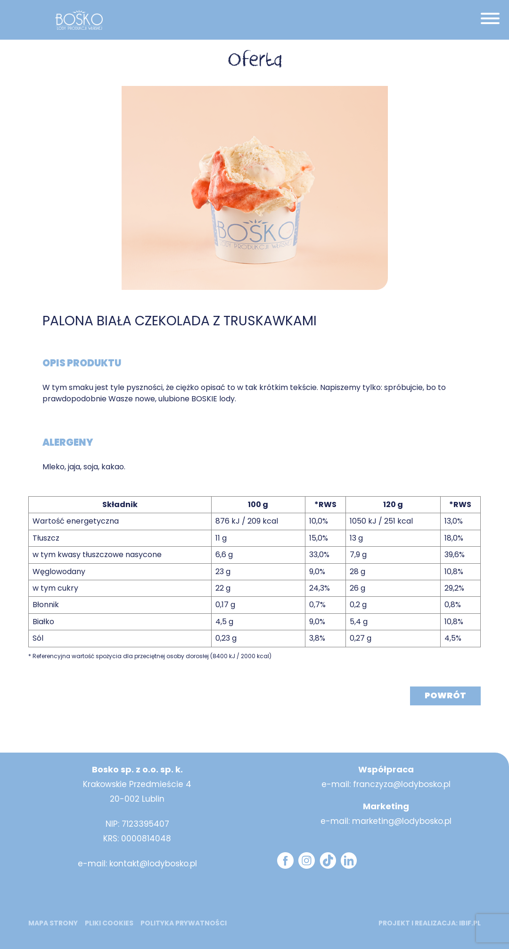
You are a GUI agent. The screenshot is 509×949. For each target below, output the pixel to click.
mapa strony (53, 923)
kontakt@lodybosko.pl (153, 863)
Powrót (445, 695)
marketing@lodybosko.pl (402, 821)
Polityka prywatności (183, 923)
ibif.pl (470, 923)
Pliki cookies (109, 923)
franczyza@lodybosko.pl (402, 784)
